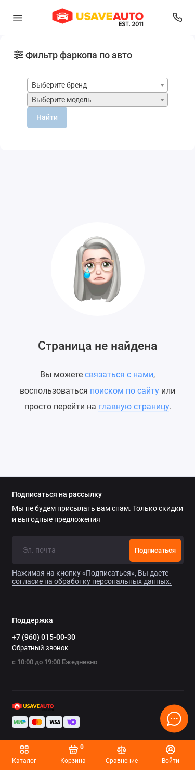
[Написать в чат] (174, 718)
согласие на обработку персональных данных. (92, 581)
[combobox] (97, 85)
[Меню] (17, 17)
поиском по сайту (124, 391)
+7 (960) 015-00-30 (43, 637)
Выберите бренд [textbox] (59, 85)
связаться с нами (119, 375)
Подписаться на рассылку (57, 494)
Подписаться (155, 550)
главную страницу (133, 406)
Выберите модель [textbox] (62, 99)
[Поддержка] (178, 17)
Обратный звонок (40, 648)
